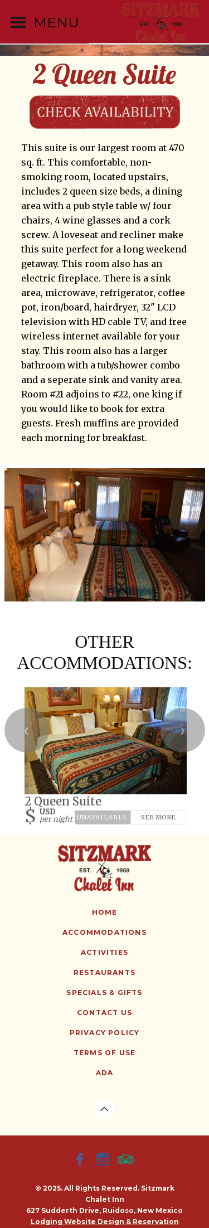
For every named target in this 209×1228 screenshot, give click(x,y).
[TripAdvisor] (127, 1160)
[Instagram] (104, 1160)
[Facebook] (82, 1160)
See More (158, 817)
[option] (104, 534)
